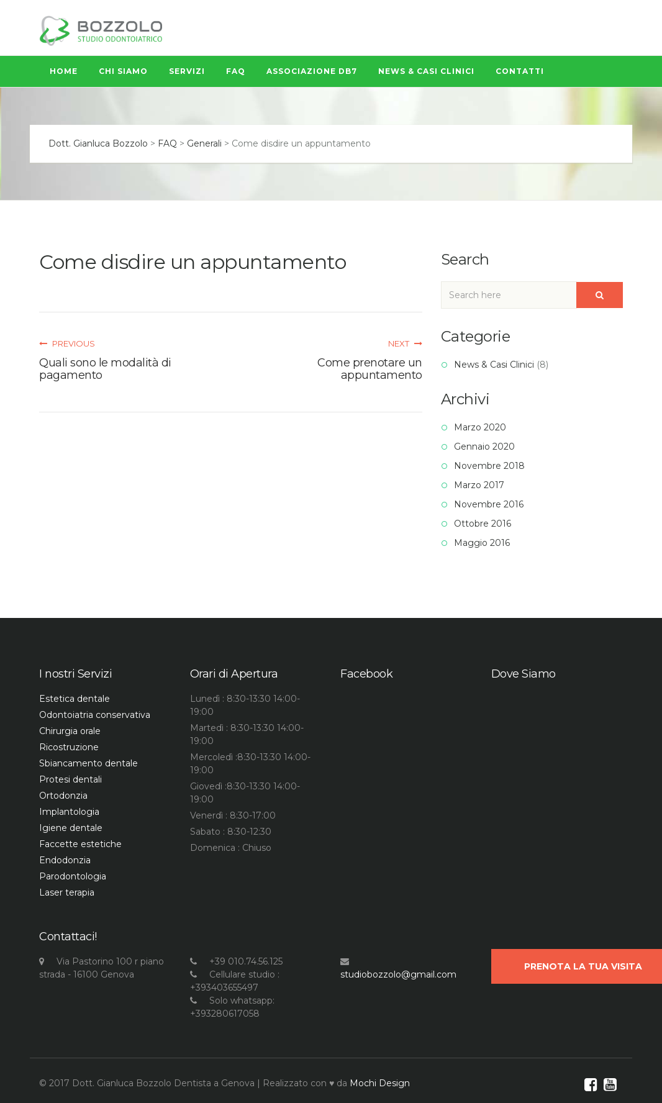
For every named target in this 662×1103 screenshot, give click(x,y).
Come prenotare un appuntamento (369, 369)
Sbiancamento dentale (88, 763)
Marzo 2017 (479, 485)
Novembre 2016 (489, 504)
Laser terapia (66, 892)
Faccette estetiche (80, 844)
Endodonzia (65, 860)
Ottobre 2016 (482, 523)
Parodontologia (72, 876)
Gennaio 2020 (484, 446)
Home (64, 71)
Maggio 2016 (482, 542)
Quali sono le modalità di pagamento (105, 369)
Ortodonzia (63, 795)
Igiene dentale (70, 827)
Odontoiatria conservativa (94, 714)
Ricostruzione (69, 747)
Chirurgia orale (70, 731)
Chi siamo (123, 71)
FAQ (235, 71)
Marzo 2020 (480, 427)
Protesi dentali (70, 779)
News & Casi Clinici (426, 71)
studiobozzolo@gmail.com (398, 974)
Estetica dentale (74, 698)
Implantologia (69, 811)
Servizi (187, 71)
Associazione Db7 (311, 71)
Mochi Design (380, 1083)
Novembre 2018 (489, 465)
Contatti (520, 71)
